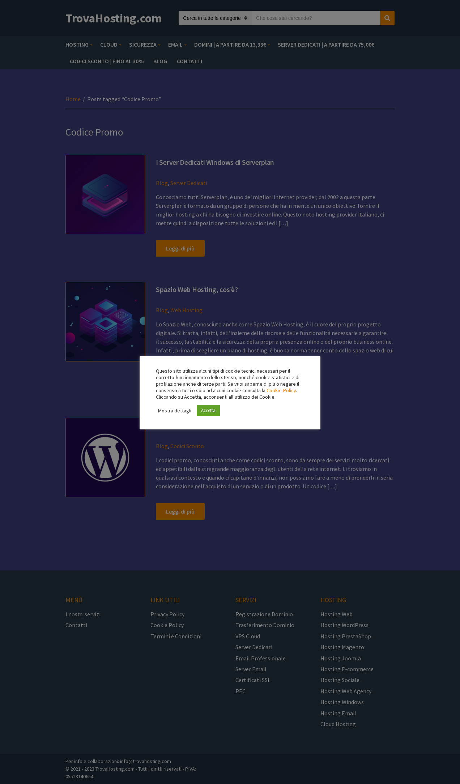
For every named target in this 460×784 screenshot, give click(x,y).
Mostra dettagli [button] (174, 410)
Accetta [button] (208, 410)
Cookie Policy (281, 390)
